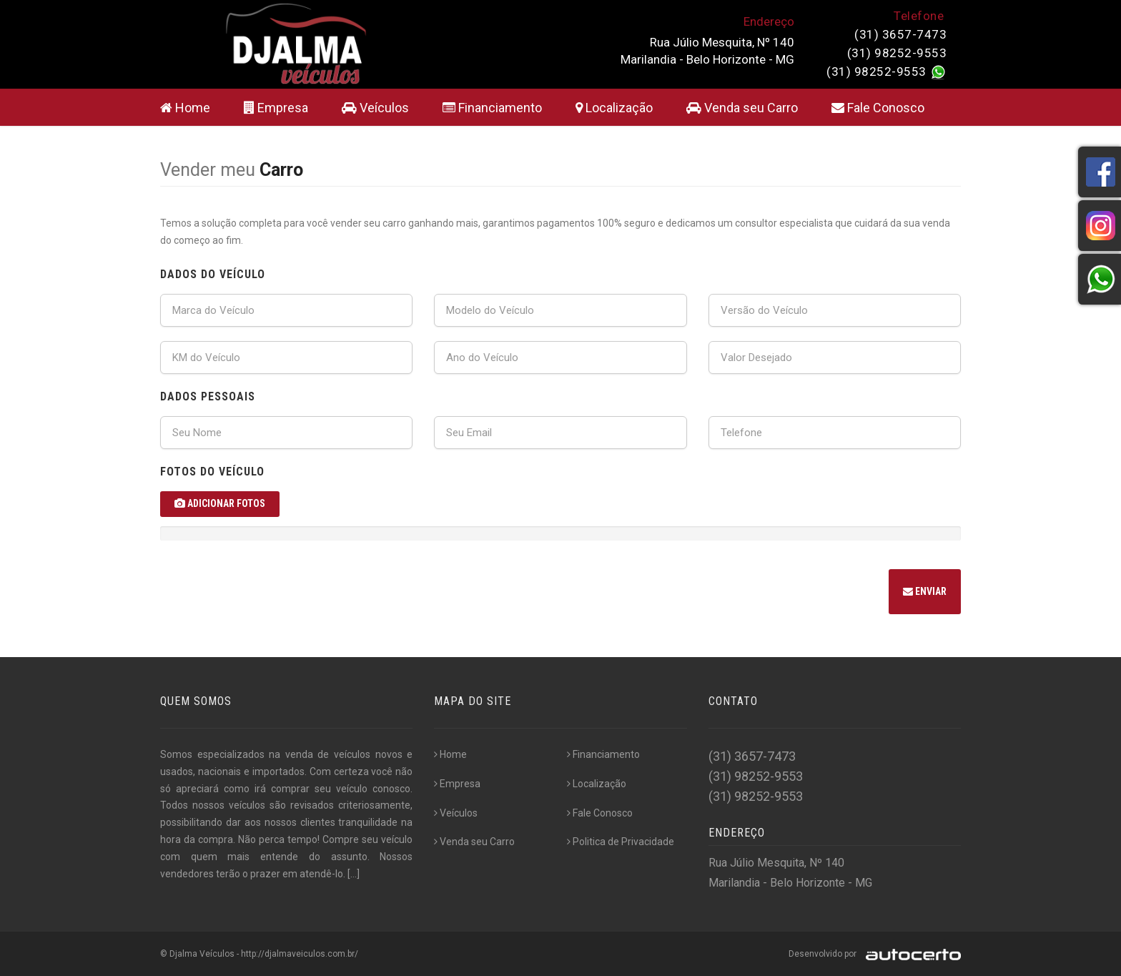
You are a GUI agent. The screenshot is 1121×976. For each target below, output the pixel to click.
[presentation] (268, 593)
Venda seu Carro (742, 107)
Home (185, 107)
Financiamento (492, 107)
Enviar (925, 591)
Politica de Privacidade (620, 841)
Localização (614, 107)
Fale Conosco (877, 107)
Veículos (375, 107)
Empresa (276, 107)
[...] (353, 873)
